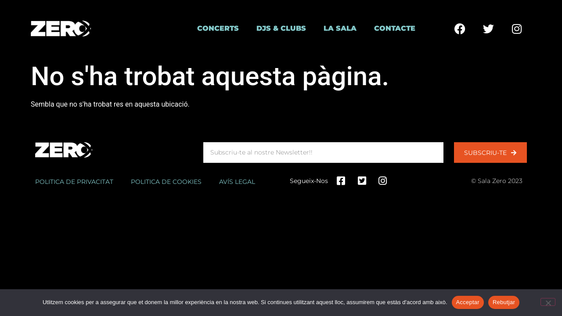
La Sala (340, 28)
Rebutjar (504, 302)
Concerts (218, 28)
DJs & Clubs (281, 28)
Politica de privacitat (74, 182)
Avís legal (237, 182)
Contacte (394, 28)
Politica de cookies (166, 182)
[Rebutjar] (547, 302)
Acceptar (467, 302)
